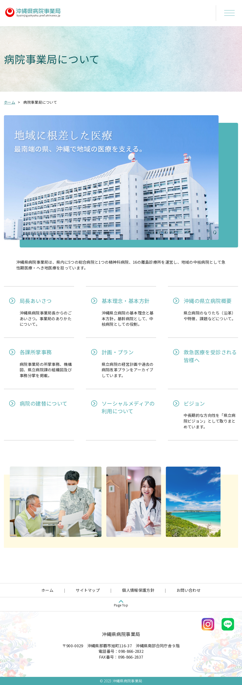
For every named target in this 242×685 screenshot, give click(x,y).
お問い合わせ (189, 590)
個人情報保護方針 (138, 590)
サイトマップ (88, 590)
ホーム (9, 102)
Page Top (121, 605)
